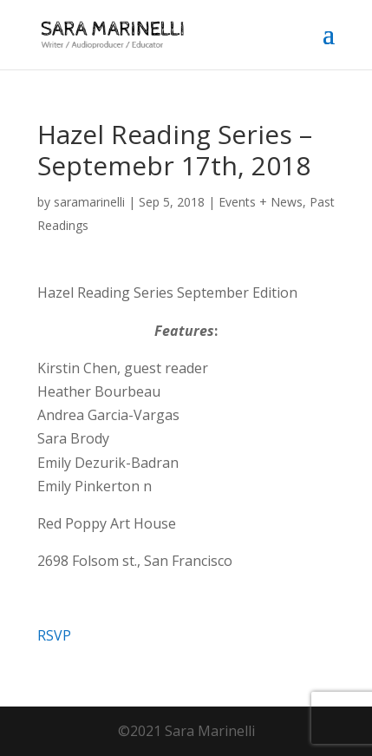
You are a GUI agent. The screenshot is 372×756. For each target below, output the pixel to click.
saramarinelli (89, 202)
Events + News (261, 202)
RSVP (54, 635)
